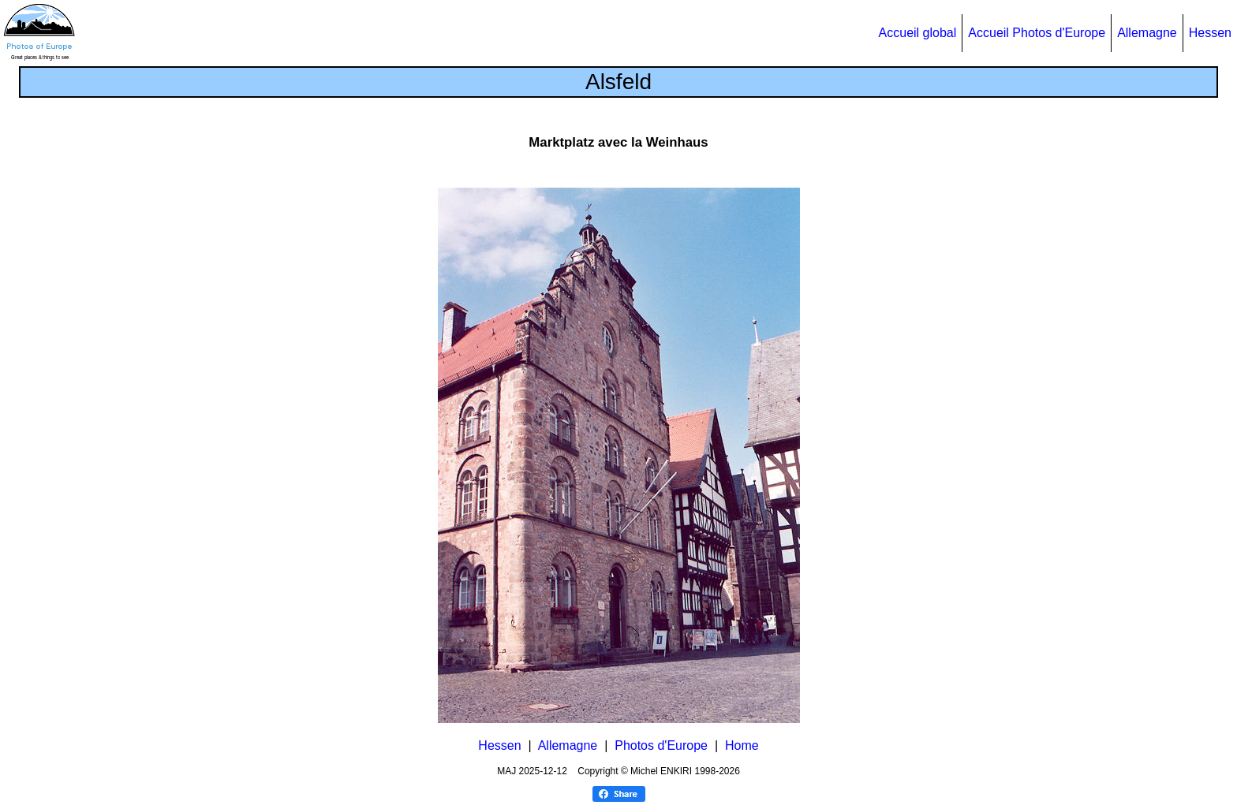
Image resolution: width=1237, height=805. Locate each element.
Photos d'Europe (661, 745)
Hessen (1210, 32)
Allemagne (1147, 32)
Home (742, 745)
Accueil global (918, 32)
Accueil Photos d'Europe (1036, 32)
